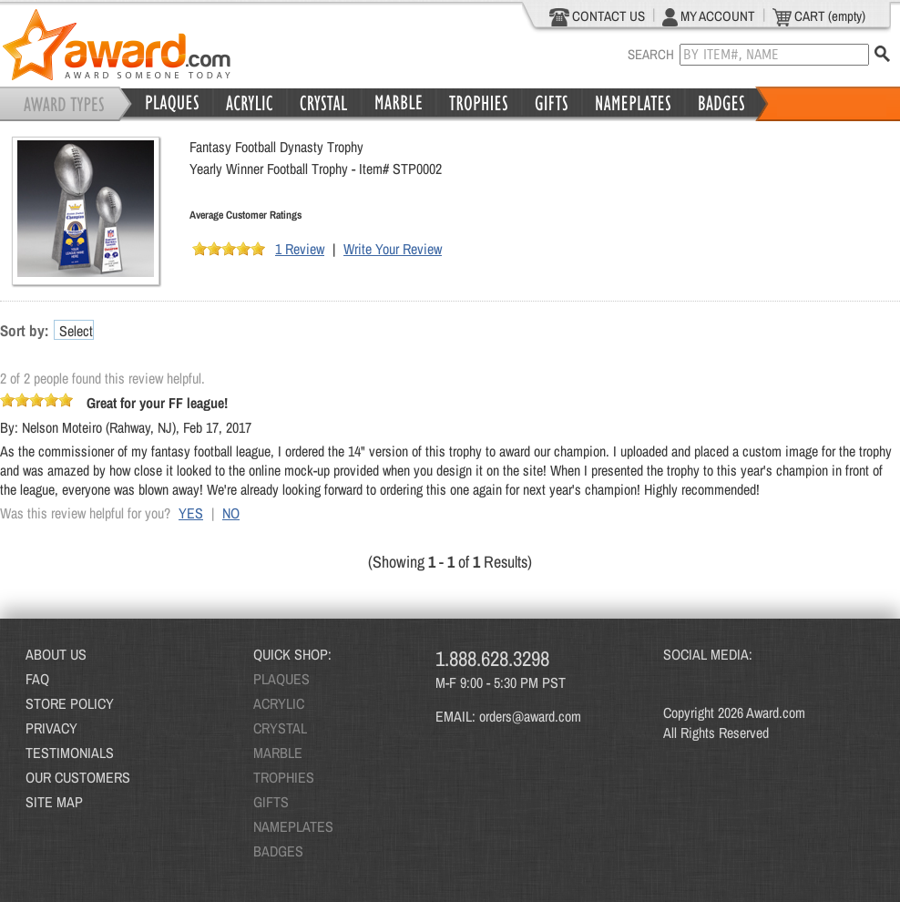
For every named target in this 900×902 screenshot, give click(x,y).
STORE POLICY (70, 703)
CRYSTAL (280, 728)
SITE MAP (54, 802)
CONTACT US (597, 16)
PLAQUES (281, 679)
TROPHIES (283, 777)
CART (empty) (818, 16)
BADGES (278, 851)
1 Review (299, 249)
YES (191, 513)
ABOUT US (56, 654)
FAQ (37, 679)
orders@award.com (530, 716)
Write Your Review (392, 249)
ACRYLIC (278, 703)
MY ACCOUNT (708, 16)
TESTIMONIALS (70, 753)
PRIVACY (51, 728)
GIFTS (271, 802)
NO (231, 513)
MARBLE (277, 753)
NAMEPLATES (293, 826)
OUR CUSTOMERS (78, 777)
